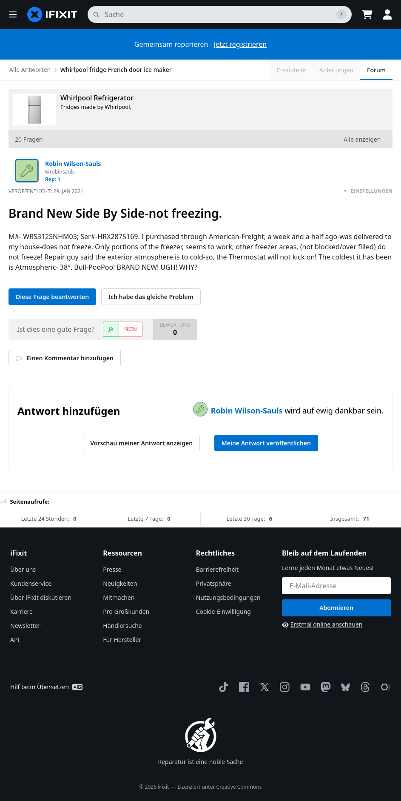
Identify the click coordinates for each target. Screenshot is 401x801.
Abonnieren (336, 608)
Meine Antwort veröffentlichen (266, 443)
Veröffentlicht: (46, 191)
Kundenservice (30, 583)
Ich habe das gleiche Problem (150, 297)
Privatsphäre (213, 583)
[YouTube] (303, 687)
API (15, 640)
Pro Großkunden (126, 611)
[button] (12, 14)
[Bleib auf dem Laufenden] (336, 585)
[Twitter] (263, 687)
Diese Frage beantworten (52, 297)
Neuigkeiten (120, 583)
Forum (376, 70)
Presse (112, 569)
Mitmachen (118, 597)
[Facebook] (242, 687)
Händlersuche (122, 625)
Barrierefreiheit (217, 569)
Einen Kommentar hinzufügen (65, 358)
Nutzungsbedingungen (228, 597)
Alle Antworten (30, 70)
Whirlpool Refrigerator (97, 98)
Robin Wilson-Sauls (248, 410)
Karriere (21, 611)
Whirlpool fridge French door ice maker (115, 70)
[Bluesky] (344, 687)
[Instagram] (283, 687)
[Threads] (363, 687)
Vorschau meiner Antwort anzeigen (141, 443)
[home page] (52, 14)
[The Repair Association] (384, 687)
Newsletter (25, 625)
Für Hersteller (122, 640)
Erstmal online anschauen (322, 624)
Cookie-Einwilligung (223, 611)
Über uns (23, 569)
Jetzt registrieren (240, 44)
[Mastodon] (324, 687)
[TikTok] (222, 687)
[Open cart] (366, 14)
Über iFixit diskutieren (40, 597)
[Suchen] (220, 14)
